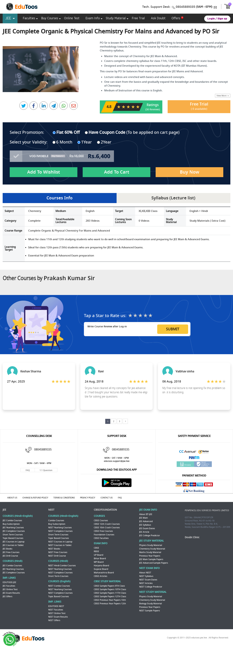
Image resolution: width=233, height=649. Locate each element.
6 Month (62, 141)
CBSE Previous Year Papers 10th (110, 599)
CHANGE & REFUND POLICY (36, 497)
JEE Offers (7, 596)
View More (223, 95)
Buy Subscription (11, 523)
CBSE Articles (100, 576)
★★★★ (145, 316)
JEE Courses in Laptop (13, 541)
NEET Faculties (55, 609)
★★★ (140, 316)
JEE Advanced (146, 521)
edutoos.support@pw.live (116, 461)
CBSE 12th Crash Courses (107, 523)
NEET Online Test (57, 613)
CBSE (96, 547)
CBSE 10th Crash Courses (107, 527)
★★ (135, 316)
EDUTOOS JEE (9, 582)
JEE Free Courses (11, 552)
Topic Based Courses (13, 538)
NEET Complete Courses (60, 531)
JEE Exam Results (11, 592)
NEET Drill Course (57, 555)
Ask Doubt (158, 18)
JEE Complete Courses (14, 531)
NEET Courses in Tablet (60, 545)
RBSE (96, 551)
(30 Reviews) (152, 109)
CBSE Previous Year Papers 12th (110, 603)
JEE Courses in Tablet (13, 545)
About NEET (145, 572)
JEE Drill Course (10, 555)
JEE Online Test (10, 589)
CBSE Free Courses (103, 531)
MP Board (99, 561)
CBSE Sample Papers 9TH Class (109, 585)
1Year (85, 141)
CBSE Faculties (101, 538)
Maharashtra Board (104, 572)
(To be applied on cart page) (132, 132)
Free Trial (199, 106)
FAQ (28, 470)
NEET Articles (146, 583)
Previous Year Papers (149, 555)
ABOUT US (13, 497)
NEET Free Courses (57, 552)
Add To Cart (116, 171)
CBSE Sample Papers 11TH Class (110, 592)
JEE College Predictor (149, 535)
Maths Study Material (150, 552)
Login (211, 18)
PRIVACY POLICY (90, 497)
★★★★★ (150, 316)
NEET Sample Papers (149, 610)
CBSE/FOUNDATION (105, 509)
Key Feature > (58, 155)
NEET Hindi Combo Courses (62, 565)
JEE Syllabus (145, 524)
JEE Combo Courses (12, 520)
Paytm (194, 458)
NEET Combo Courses (59, 585)
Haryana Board (101, 565)
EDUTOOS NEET (56, 606)
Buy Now (189, 171)
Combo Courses (56, 520)
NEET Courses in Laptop (60, 541)
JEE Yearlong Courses (13, 527)
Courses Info (59, 197)
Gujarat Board (101, 569)
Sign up (222, 18)
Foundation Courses (104, 534)
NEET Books (54, 548)
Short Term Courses (13, 534)
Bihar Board (100, 558)
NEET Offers (54, 620)
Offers (176, 18)
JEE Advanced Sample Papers (153, 562)
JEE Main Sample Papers (151, 559)
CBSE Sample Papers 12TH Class (110, 596)
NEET (51, 509)
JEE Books (7, 548)
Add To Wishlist (44, 171)
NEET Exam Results (58, 616)
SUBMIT (172, 329)
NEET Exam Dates (148, 579)
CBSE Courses (101, 520)
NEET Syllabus (146, 576)
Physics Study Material (150, 545)
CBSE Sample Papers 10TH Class (110, 589)
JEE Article (144, 531)
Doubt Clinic (192, 537)
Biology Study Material (150, 603)
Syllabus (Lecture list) (173, 197)
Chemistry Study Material (152, 548)
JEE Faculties (9, 585)
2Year (104, 141)
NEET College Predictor (150, 586)
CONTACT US (110, 497)
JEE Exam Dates (147, 528)
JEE (4, 509)
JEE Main (143, 517)
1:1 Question (46, 470)
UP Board (98, 554)
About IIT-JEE (145, 514)
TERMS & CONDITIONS (66, 497)
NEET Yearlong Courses (60, 527)
